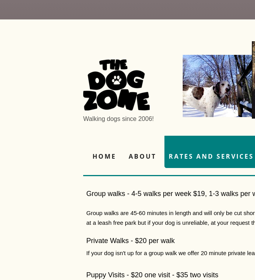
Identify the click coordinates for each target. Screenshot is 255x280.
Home (104, 156)
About (142, 156)
